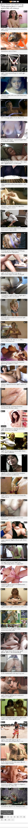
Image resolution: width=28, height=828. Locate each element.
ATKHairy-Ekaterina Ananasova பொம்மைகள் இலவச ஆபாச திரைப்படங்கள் (12, 362)
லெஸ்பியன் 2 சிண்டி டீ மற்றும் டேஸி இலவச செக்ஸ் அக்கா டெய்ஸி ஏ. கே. (13, 785)
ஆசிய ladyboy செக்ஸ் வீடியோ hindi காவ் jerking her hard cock (14, 29)
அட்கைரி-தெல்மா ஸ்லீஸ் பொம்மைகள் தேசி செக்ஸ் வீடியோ (13, 318)
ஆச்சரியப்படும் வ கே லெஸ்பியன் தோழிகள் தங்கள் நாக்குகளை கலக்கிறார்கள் (13, 474)
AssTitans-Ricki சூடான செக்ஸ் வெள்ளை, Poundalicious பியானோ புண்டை (12, 407)
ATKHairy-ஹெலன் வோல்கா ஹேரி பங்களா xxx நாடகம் (13, 385)
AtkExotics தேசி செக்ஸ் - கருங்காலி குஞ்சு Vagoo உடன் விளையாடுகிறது (13, 140)
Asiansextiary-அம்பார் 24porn (9, 51)
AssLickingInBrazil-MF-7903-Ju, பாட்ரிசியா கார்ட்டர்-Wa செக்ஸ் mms (12, 340)
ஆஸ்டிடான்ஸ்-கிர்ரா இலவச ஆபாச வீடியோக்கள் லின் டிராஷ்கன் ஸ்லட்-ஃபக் (12, 740)
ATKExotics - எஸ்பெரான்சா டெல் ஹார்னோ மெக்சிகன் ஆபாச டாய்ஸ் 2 (12, 207)
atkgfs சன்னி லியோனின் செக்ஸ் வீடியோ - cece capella (13, 185)
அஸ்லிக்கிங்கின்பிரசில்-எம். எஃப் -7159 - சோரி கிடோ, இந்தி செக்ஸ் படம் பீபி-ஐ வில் (13, 162)
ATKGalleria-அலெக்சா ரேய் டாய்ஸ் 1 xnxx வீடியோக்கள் (12, 518)
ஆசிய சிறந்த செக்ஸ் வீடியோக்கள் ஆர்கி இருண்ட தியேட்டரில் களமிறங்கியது (12, 651)
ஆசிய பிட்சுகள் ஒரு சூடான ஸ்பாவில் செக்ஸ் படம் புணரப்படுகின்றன (13, 451)
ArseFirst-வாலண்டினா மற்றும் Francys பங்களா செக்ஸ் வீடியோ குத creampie (13, 229)
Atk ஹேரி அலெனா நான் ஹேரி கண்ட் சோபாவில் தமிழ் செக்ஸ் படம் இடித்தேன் (12, 563)
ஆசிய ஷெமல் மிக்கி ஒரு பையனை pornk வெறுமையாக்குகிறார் (12, 696)
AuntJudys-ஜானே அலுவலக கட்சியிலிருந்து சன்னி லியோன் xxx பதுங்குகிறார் (13, 251)
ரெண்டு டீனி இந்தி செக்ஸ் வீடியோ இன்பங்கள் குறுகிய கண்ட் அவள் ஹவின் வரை (13, 718)
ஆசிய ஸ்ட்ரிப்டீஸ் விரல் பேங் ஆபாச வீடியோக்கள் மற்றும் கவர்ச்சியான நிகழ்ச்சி (12, 273)
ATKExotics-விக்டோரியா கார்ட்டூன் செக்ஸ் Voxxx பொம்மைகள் (14, 96)
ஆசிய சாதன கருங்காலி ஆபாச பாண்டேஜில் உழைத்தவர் (13, 74)
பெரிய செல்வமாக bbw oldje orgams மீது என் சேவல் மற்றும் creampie (13, 762)
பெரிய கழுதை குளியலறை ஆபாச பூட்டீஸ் (12, 673)
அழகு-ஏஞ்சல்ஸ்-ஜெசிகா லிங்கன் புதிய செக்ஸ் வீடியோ (14, 540)
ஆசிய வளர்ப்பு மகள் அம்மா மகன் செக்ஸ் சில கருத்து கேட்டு (13, 496)
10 (5, 820)
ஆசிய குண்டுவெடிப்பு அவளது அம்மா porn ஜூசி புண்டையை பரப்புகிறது (13, 429)
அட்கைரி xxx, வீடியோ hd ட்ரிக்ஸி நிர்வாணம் (13, 806)
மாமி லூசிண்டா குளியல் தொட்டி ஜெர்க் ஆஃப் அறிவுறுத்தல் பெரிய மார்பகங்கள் (13, 296)
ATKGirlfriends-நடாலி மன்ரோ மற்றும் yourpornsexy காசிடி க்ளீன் (11, 629)
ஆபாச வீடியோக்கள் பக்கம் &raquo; (7, 812)
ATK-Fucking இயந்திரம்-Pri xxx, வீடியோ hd (12, 117)
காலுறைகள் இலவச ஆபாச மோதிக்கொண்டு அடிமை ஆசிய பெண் (13, 585)
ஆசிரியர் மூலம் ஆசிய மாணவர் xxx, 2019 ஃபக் (13, 606)
